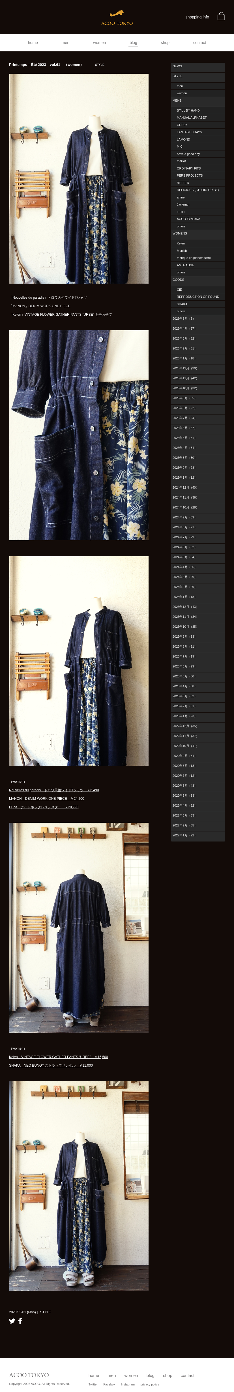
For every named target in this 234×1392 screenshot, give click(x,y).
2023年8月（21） (185, 646)
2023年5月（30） (185, 676)
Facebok (109, 1384)
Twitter (93, 1384)
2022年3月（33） (185, 815)
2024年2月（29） (185, 587)
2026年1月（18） (185, 358)
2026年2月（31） (185, 348)
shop (165, 42)
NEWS (177, 66)
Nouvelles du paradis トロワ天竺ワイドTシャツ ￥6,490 (54, 790)
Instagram (128, 1384)
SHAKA (182, 304)
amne (181, 197)
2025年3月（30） (185, 457)
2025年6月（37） (185, 428)
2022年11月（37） (186, 736)
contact (199, 42)
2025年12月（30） (186, 368)
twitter (12, 1321)
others (181, 226)
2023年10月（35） (186, 626)
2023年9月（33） (185, 636)
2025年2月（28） (185, 467)
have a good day (188, 154)
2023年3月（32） (185, 696)
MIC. (180, 146)
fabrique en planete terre (194, 257)
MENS (177, 100)
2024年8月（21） (185, 527)
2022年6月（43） (185, 785)
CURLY (182, 125)
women (99, 42)
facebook (20, 1321)
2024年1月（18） (185, 596)
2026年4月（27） (185, 328)
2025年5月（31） (185, 437)
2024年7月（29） (185, 537)
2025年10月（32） (186, 388)
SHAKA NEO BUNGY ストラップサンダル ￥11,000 (51, 1065)
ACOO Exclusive (188, 219)
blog (133, 42)
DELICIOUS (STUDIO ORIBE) (198, 190)
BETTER (183, 183)
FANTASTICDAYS (189, 132)
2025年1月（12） (185, 477)
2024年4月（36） (185, 567)
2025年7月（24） (185, 418)
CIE (179, 289)
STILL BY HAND (188, 110)
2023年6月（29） (185, 666)
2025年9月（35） (185, 398)
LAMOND (183, 139)
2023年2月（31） (185, 706)
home (33, 42)
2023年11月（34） (186, 616)
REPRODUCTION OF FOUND (198, 296)
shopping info (197, 17)
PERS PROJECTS (190, 175)
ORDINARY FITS (189, 168)
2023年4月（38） (185, 686)
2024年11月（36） (186, 497)
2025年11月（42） (186, 378)
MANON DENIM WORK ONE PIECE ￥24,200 (46, 799)
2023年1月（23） (185, 716)
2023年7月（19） (185, 656)
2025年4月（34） (185, 447)
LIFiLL (181, 211)
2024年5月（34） (185, 557)
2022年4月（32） (185, 805)
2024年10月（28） (186, 507)
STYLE (178, 76)
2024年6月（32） (185, 547)
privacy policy (149, 1384)
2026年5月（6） (184, 318)
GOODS (178, 279)
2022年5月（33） (185, 795)
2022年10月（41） (186, 746)
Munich (182, 250)
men (65, 42)
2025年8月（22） (185, 408)
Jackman (183, 204)
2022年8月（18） (185, 765)
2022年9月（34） (185, 755)
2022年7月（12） (185, 775)
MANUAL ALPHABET (192, 117)
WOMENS (180, 233)
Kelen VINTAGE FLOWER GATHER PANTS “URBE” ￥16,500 (58, 1057)
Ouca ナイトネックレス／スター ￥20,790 (43, 807)
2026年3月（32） (185, 338)
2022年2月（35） (185, 825)
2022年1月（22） (185, 835)
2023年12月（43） (186, 606)
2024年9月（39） (185, 517)
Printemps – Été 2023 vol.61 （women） (56, 64)
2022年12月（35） (186, 726)
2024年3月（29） (185, 577)
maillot (181, 161)
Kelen (181, 243)
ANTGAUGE (185, 265)
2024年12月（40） (186, 487)
